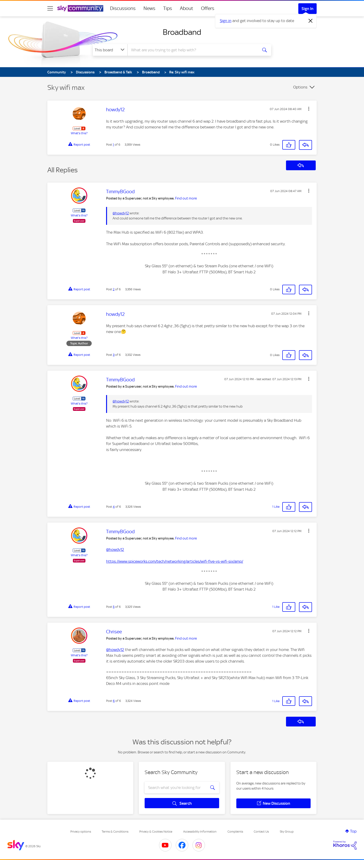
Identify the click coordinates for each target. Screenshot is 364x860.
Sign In (307, 8)
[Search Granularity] (110, 50)
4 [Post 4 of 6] (114, 506)
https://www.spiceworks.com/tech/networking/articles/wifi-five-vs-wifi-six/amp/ (174, 561)
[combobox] (192, 50)
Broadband (182, 32)
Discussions (123, 8)
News (149, 8)
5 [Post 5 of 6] (113, 606)
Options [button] (300, 87)
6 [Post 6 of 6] (114, 701)
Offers (207, 8)
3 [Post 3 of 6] (113, 354)
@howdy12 (121, 213)
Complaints (235, 831)
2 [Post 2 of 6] (113, 289)
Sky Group (287, 831)
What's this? (79, 133)
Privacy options (80, 831)
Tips (167, 8)
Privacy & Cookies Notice (155, 831)
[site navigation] (50, 8)
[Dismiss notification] (310, 21)
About (186, 8)
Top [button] (353, 831)
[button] (309, 108)
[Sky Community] (80, 8)
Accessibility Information (200, 831)
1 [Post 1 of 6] (113, 144)
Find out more (186, 198)
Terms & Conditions (115, 831)
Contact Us (261, 831)
